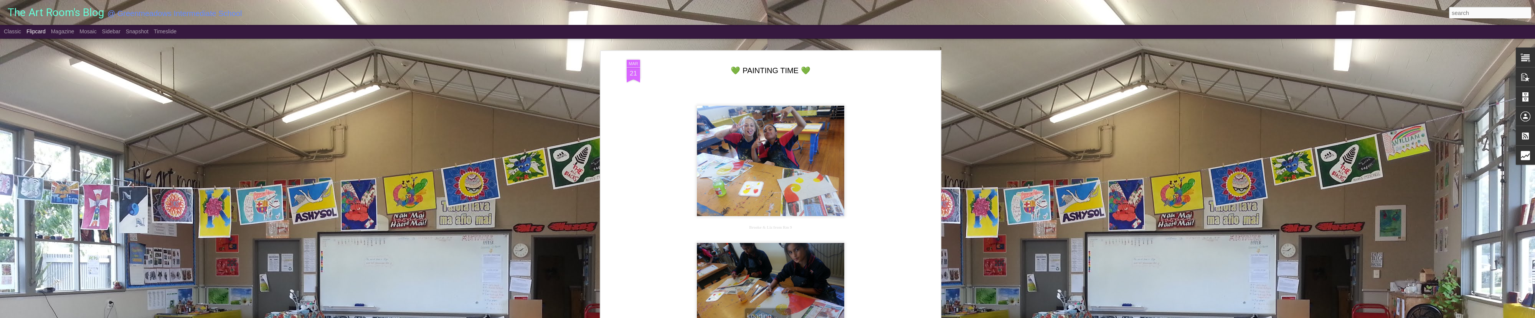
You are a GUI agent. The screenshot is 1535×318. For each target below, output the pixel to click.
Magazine (62, 31)
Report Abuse (814, 313)
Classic (12, 31)
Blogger (791, 313)
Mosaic (87, 31)
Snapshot (137, 31)
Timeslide (165, 31)
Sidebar (111, 31)
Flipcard (36, 31)
